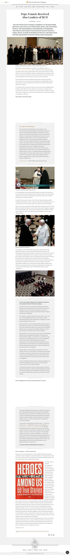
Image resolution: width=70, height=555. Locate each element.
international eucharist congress (27, 531)
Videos (47, 6)
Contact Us (30, 550)
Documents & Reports (40, 6)
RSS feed (45, 550)
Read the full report (23, 161)
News (33, 6)
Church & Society (27, 6)
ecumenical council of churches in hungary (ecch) (40, 531)
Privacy (40, 550)
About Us (25, 550)
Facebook (36, 550)
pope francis (20, 531)
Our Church (21, 6)
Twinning (52, 6)
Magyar (7, 2)
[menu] (2, 2)
